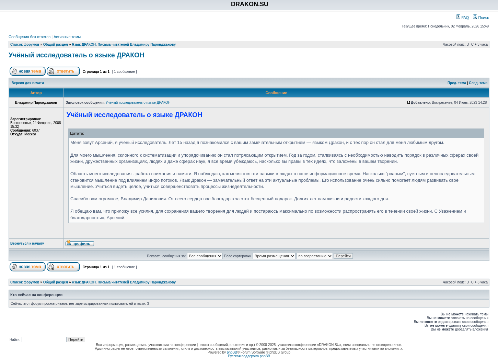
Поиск (481, 17)
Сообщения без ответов (29, 37)
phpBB (232, 352)
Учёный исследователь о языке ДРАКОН (76, 55)
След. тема (478, 83)
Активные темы (67, 37)
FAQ (462, 17)
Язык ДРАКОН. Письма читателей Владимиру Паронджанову (124, 44)
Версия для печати (28, 83)
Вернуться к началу (27, 243)
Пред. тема (457, 83)
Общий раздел (55, 44)
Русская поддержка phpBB (249, 356)
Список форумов (24, 44)
